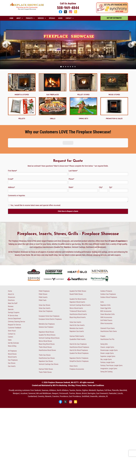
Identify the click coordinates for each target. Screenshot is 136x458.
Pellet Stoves (43, 274)
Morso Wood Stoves (45, 321)
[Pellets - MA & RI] (22, 114)
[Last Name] (98, 154)
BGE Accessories (106, 291)
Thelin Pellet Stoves (45, 352)
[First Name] (37, 154)
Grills (102, 282)
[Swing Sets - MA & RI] (83, 114)
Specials (10, 289)
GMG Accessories (106, 297)
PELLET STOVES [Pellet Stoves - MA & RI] (83, 95)
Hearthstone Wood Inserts (78, 294)
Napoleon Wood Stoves (46, 312)
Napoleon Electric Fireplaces (79, 338)
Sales (10, 320)
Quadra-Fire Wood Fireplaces (79, 333)
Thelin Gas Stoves (45, 335)
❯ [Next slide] (131, 44)
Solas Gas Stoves (44, 285)
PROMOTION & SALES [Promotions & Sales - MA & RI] (114, 119)
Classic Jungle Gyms (107, 327)
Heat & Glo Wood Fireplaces (79, 330)
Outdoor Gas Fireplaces (108, 274)
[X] (65, 13)
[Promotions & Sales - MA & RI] (114, 114)
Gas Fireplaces (13, 340)
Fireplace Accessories (77, 349)
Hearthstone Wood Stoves (47, 330)
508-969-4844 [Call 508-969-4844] (68, 8)
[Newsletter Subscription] (9, 185)
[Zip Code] (118, 170)
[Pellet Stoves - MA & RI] (83, 91)
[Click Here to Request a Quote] (68, 191)
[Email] (37, 162)
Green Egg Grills (105, 288)
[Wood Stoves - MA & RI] (114, 91)
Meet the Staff (12, 283)
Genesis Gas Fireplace (46, 307)
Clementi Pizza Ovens (107, 308)
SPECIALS (52, 18)
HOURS (60, 18)
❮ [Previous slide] (5, 44)
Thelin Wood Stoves (45, 327)
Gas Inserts (12, 346)
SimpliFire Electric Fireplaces (79, 341)
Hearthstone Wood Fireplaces (79, 327)
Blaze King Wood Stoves (47, 324)
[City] (103, 170)
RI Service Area (13, 295)
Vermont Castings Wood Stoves (49, 318)
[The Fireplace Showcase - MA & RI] (27, 9)
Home (10, 271)
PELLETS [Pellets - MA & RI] (21, 119)
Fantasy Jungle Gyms (107, 342)
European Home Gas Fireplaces (49, 296)
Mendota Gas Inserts (76, 308)
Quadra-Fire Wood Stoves (47, 315)
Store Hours (12, 311)
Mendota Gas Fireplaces (47, 304)
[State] (83, 170)
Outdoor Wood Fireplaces (108, 277)
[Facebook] (60, 13)
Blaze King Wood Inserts (78, 297)
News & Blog (12, 326)
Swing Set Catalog (106, 351)
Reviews (10, 286)
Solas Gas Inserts (44, 288)
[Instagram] (71, 13)
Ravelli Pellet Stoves (76, 274)
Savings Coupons (13, 292)
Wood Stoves (12, 334)
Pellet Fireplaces (44, 271)
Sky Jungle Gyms (106, 339)
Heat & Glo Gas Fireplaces (78, 324)
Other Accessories (106, 303)
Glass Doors (74, 346)
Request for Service (14, 304)
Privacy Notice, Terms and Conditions (90, 365)
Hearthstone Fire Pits (107, 319)
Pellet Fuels (42, 280)
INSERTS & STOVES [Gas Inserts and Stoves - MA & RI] (22, 95)
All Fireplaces (12, 331)
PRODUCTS (29, 18)
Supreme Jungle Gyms (107, 336)
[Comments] (68, 179)
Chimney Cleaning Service (16, 301)
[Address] (37, 170)
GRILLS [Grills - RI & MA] (52, 119)
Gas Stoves (11, 343)
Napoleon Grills (105, 285)
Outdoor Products (106, 271)
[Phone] (98, 162)
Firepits (102, 316)
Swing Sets (104, 324)
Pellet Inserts (43, 277)
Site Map (71, 365)
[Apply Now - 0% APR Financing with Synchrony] (112, 12)
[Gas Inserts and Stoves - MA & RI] (22, 91)
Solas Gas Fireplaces (45, 291)
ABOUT (18, 18)
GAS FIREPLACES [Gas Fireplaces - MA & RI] (52, 95)
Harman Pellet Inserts (77, 316)
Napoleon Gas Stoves (46, 341)
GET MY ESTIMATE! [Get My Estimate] (114, 18)
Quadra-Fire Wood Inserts (78, 279)
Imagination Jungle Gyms (108, 348)
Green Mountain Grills (107, 294)
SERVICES (41, 18)
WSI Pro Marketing (60, 365)
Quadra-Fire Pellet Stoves (78, 271)
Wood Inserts (12, 337)
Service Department (14, 298)
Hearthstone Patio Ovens (108, 311)
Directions (11, 280)
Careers (10, 317)
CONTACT (69, 18)
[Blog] (76, 13)
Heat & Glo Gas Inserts (77, 305)
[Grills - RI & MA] (52, 114)
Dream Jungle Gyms (107, 333)
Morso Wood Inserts (76, 288)
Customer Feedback (14, 308)
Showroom (11, 277)
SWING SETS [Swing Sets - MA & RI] (83, 119)
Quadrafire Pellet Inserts (77, 319)
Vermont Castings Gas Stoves (48, 344)
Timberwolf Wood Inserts (78, 291)
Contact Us (11, 314)
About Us (11, 274)
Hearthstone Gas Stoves (47, 338)
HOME (11, 18)
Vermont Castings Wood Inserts (80, 285)
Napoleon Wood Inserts (77, 282)
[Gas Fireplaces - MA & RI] (52, 91)
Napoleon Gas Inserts (77, 311)
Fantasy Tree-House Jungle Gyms (111, 345)
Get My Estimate (13, 323)
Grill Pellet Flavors (106, 300)
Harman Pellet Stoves (46, 349)
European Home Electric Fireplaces (50, 299)
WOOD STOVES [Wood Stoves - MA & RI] (114, 95)
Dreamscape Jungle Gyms (109, 330)
